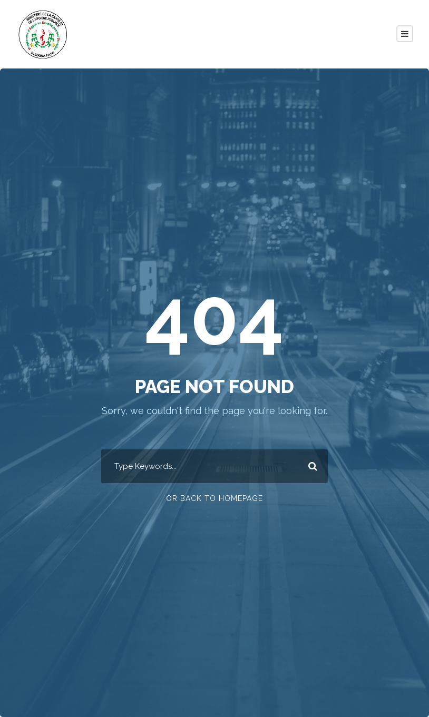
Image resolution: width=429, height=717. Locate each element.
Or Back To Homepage (214, 498)
